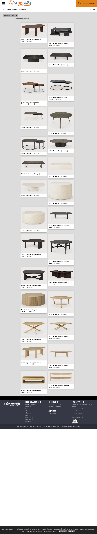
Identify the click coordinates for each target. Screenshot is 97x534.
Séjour (27, 409)
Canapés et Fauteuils (31, 404)
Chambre (28, 413)
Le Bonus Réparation (77, 417)
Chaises (27, 411)
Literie (27, 415)
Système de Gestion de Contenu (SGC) (39, 426)
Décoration (28, 422)
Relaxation (28, 407)
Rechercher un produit (54, 404)
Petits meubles (7, 9)
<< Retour (92, 9)
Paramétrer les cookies (78, 409)
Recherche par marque (54, 407)
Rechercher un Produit (86, 3)
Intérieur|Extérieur (30, 419)
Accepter (71, 531)
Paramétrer (63, 531)
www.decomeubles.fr (78, 413)
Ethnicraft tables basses (19, 9)
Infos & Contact (76, 411)
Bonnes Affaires (52, 413)
